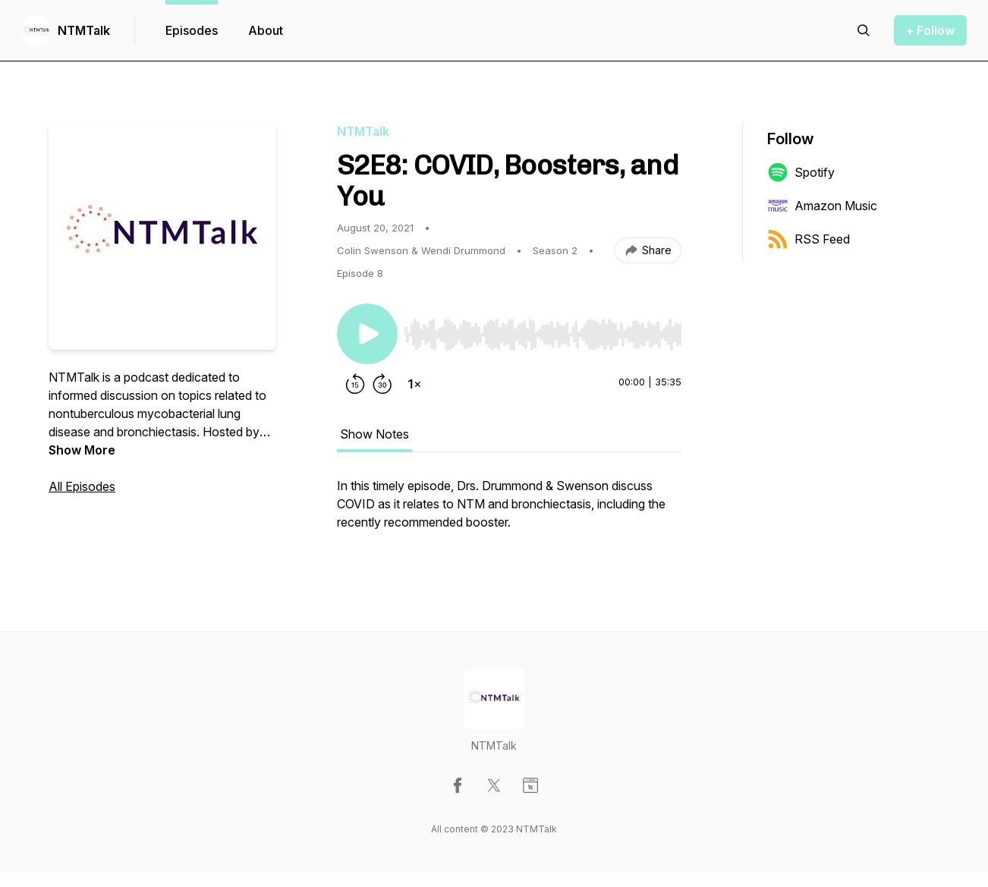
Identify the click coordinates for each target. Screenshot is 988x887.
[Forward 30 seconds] (382, 384)
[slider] (542, 335)
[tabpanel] (509, 511)
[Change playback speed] (414, 384)
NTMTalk (84, 30)
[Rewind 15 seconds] (355, 384)
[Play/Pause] (367, 334)
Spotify (801, 172)
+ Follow (930, 30)
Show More (82, 450)
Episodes (191, 30)
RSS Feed (808, 239)
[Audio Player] (542, 330)
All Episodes (82, 486)
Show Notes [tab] (374, 434)
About (265, 30)
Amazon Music (822, 205)
